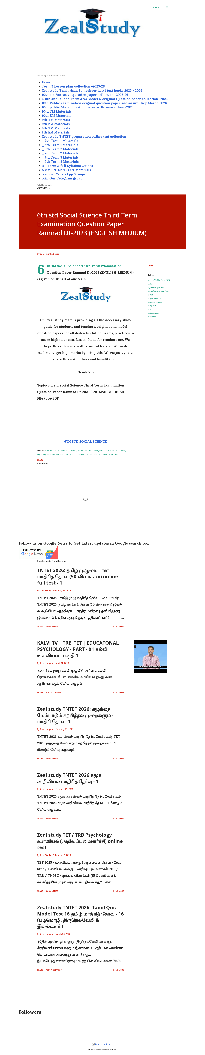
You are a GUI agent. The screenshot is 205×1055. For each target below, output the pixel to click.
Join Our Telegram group (62, 178)
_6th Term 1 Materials (60, 145)
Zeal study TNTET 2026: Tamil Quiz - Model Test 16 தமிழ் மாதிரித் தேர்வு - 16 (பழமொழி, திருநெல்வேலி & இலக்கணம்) (80, 916)
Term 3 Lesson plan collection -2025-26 (73, 86)
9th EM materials (56, 124)
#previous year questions (158, 291)
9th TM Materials (56, 120)
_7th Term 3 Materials (60, 157)
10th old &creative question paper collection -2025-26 (85, 95)
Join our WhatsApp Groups (64, 174)
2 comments (52, 626)
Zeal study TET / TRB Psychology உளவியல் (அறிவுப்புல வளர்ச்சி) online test (80, 841)
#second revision (155, 302)
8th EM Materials (56, 132)
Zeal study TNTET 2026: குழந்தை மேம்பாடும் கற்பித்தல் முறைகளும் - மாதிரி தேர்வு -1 (75, 715)
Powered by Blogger (102, 1044)
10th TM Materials (57, 111)
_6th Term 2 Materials (60, 149)
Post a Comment (54, 692)
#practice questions (156, 287)
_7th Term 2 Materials (60, 153)
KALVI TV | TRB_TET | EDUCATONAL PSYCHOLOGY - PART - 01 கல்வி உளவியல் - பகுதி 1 (78, 649)
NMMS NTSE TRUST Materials (66, 170)
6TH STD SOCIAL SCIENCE (85, 441)
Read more (118, 626)
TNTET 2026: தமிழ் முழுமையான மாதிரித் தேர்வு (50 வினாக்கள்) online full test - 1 (77, 576)
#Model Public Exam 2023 (159, 280)
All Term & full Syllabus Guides (67, 166)
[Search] (156, 7)
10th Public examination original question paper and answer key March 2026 (104, 103)
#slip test (152, 305)
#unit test (152, 316)
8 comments (52, 758)
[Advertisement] (102, 56)
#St (149, 309)
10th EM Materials (56, 116)
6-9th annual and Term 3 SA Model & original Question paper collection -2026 (105, 99)
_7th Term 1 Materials (60, 141)
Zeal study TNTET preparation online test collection (84, 136)
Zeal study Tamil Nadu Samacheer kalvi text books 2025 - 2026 (92, 90)
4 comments (52, 818)
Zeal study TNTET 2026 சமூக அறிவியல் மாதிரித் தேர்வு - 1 (69, 778)
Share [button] (151, 265)
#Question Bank (154, 298)
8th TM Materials (56, 128)
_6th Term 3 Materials (60, 161)
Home (46, 82)
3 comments (52, 891)
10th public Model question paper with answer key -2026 (87, 107)
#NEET (150, 284)
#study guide (153, 313)
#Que (150, 294)
